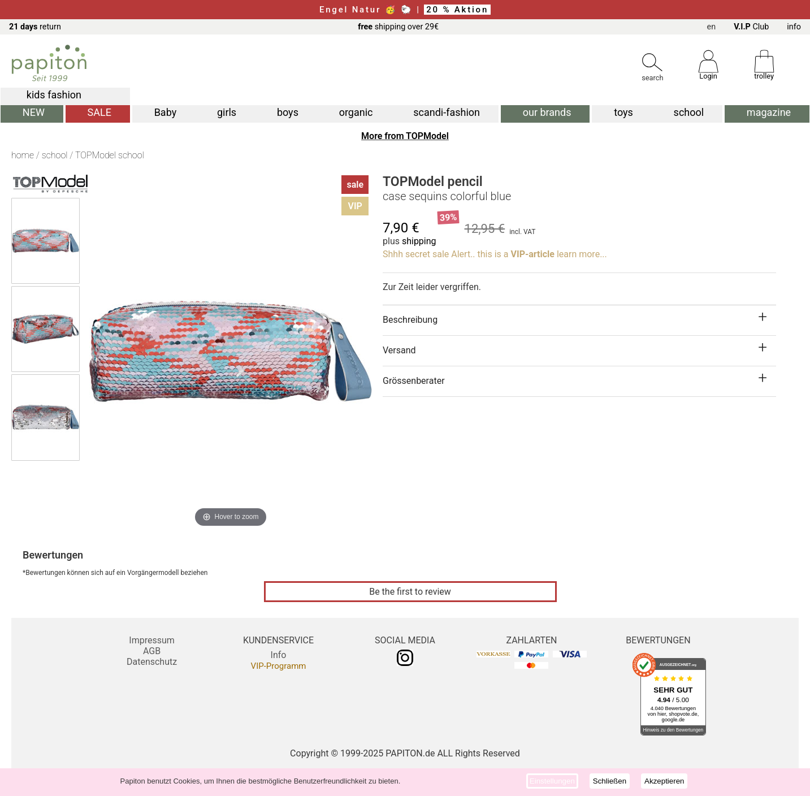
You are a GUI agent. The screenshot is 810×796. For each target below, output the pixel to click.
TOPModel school (109, 155)
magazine (769, 112)
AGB (152, 651)
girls (226, 112)
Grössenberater (414, 380)
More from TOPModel (405, 136)
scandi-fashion (446, 112)
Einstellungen (552, 781)
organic (356, 112)
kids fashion (54, 95)
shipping (419, 241)
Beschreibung (410, 319)
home (22, 155)
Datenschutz (152, 661)
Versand (399, 350)
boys (287, 112)
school (689, 112)
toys (623, 112)
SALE (99, 112)
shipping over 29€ (398, 27)
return (35, 27)
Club (751, 27)
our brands (547, 112)
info (794, 27)
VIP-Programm (278, 666)
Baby (165, 112)
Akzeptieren (664, 781)
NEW (34, 112)
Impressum (152, 640)
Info (279, 655)
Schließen (609, 781)
